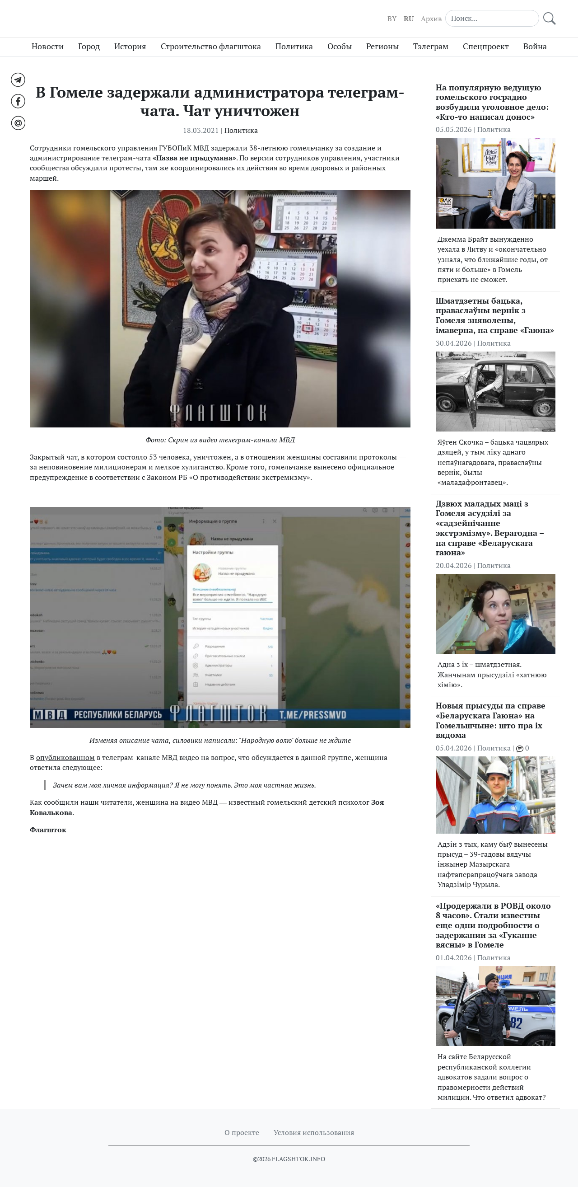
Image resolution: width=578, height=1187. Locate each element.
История (130, 46)
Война (535, 46)
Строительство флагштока (211, 46)
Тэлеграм (430, 46)
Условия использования (314, 1132)
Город (89, 46)
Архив (431, 18)
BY (391, 18)
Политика (294, 46)
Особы (339, 46)
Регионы (382, 46)
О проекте (241, 1132)
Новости (48, 46)
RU (409, 18)
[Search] (492, 18)
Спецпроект (486, 46)
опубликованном (65, 757)
